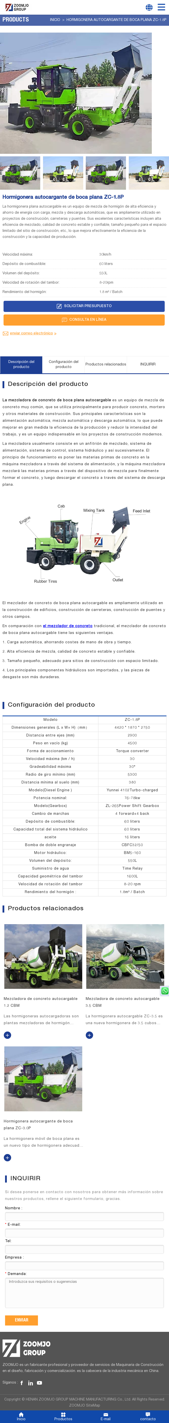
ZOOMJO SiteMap (84, 1405)
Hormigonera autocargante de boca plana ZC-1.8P (116, 20)
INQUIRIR (148, 364)
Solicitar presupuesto (84, 306)
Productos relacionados (106, 364)
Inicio (55, 20)
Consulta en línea (84, 320)
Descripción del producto (21, 364)
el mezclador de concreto (68, 626)
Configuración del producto (63, 364)
